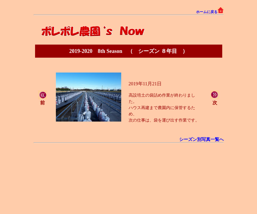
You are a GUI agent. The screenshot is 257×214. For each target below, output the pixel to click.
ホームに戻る (210, 12)
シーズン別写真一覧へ (201, 139)
